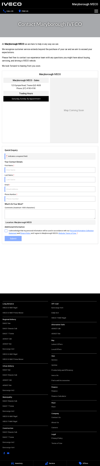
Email (50, 188)
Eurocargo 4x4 (8, 447)
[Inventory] (16, 463)
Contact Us (56, 417)
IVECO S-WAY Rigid (10, 308)
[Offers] (83, 463)
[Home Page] (11, 4)
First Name (50, 168)
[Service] (50, 463)
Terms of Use (56, 443)
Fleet (53, 407)
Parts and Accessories (60, 380)
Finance (54, 391)
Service (54, 360)
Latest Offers (57, 344)
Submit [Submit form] (13, 238)
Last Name (50, 178)
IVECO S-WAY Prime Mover (13, 313)
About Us (55, 422)
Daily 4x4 (55, 313)
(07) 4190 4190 (29, 88)
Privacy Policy (56, 438)
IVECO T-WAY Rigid (10, 421)
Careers (54, 427)
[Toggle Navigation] (96, 11)
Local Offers (56, 349)
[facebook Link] (4, 453)
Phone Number (50, 197)
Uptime (54, 365)
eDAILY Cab (7, 339)
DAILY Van (6, 323)
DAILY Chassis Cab (10, 328)
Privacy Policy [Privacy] (25, 233)
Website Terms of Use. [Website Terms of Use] (67, 233)
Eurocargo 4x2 (8, 349)
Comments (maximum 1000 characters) (50, 213)
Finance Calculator (58, 396)
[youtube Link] (8, 453)
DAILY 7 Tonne (8, 333)
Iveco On (54, 375)
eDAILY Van (7, 344)
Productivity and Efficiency (62, 370)
